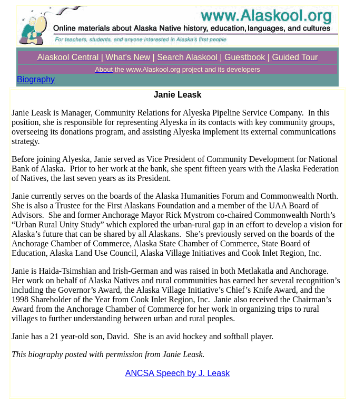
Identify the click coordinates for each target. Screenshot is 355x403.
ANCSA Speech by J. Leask (177, 373)
